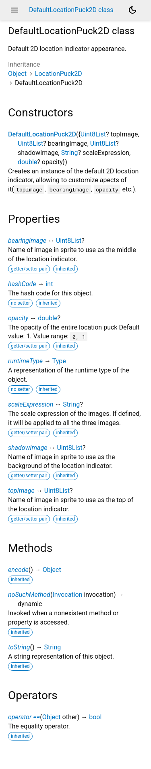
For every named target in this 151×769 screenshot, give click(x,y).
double (27, 162)
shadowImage (27, 448)
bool (95, 717)
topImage (21, 490)
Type (59, 361)
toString (19, 647)
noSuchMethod (29, 594)
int (49, 284)
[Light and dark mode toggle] (132, 10)
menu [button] (14, 10)
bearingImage (27, 240)
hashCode (22, 284)
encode (18, 570)
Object (17, 73)
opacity (18, 318)
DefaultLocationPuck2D (42, 134)
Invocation (67, 594)
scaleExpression (30, 404)
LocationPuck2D (58, 73)
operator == (24, 717)
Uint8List (93, 134)
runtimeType (25, 361)
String (69, 153)
